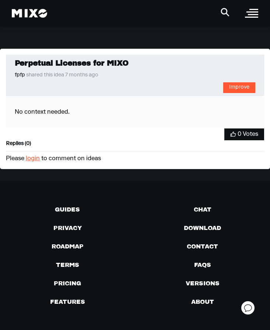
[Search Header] (225, 12)
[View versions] (202, 283)
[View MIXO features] (67, 301)
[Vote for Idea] (244, 134)
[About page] (202, 301)
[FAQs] (202, 264)
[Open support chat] (248, 307)
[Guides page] (67, 209)
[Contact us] (202, 246)
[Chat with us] (202, 209)
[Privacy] (67, 228)
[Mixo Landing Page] (29, 13)
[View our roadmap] (68, 246)
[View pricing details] (67, 283)
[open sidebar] (251, 13)
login (33, 159)
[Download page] (202, 228)
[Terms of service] (67, 264)
